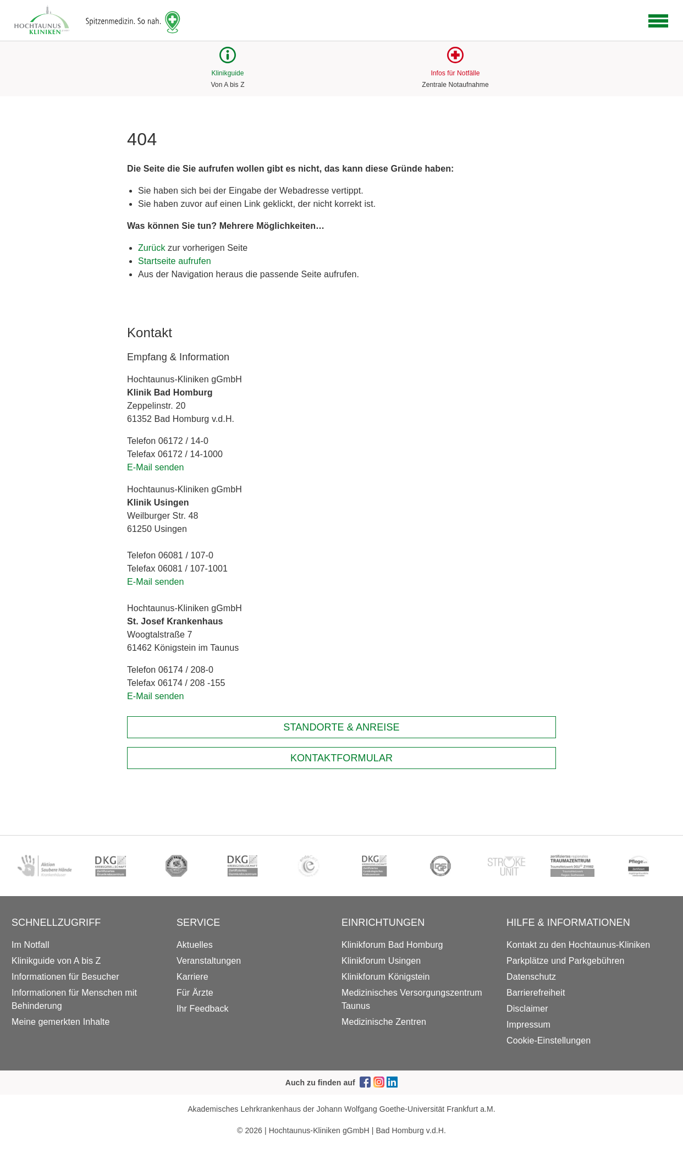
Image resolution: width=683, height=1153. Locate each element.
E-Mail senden (155, 467)
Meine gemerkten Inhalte (60, 1021)
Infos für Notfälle (455, 73)
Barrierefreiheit (535, 992)
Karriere (192, 976)
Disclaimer (527, 1008)
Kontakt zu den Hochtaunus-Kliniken (578, 944)
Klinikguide (227, 73)
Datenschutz (531, 976)
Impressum (528, 1024)
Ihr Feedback (203, 1008)
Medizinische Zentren (384, 1021)
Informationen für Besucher (65, 976)
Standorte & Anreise (341, 727)
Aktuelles (195, 944)
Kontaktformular (341, 758)
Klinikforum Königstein (386, 976)
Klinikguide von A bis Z (56, 960)
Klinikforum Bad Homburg (392, 944)
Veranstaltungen (209, 960)
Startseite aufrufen (174, 261)
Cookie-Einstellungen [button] (548, 1040)
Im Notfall (30, 944)
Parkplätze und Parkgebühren (565, 960)
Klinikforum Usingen (381, 960)
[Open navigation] (658, 21)
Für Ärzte (195, 992)
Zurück (152, 247)
